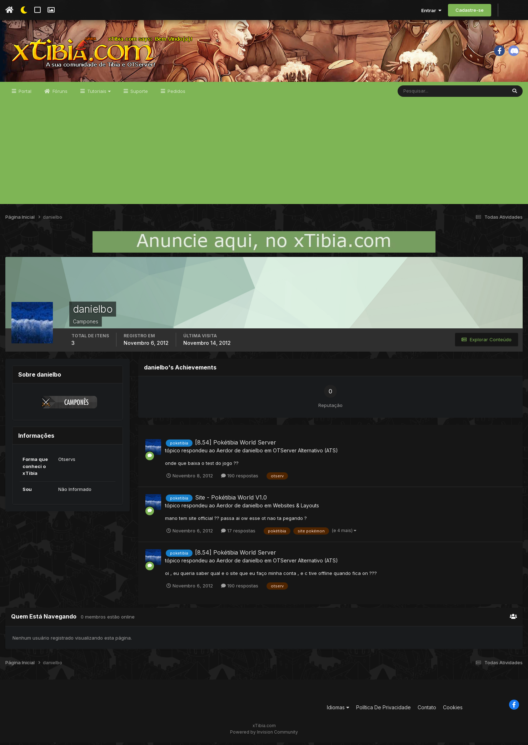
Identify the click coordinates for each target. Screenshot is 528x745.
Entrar (431, 10)
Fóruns (59, 93)
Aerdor (224, 453)
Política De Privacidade (383, 710)
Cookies (453, 710)
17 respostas (238, 533)
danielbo (252, 453)
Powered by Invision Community (264, 734)
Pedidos (175, 93)
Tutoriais (98, 93)
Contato (427, 710)
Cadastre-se (469, 10)
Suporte (138, 93)
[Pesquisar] (421, 93)
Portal (24, 93)
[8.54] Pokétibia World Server (235, 444)
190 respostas (239, 478)
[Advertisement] (264, 156)
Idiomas (338, 710)
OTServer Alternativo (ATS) (305, 453)
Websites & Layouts (296, 508)
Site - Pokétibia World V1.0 (231, 499)
